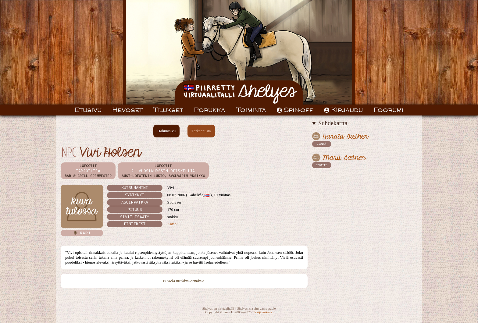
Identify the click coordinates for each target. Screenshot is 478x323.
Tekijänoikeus (262, 312)
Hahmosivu (166, 131)
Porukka (209, 110)
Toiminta (251, 110)
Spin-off (295, 110)
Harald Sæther (345, 136)
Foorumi (388, 110)
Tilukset (168, 110)
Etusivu (88, 110)
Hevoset (127, 110)
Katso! (172, 224)
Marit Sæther (344, 158)
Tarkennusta (201, 131)
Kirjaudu (343, 110)
